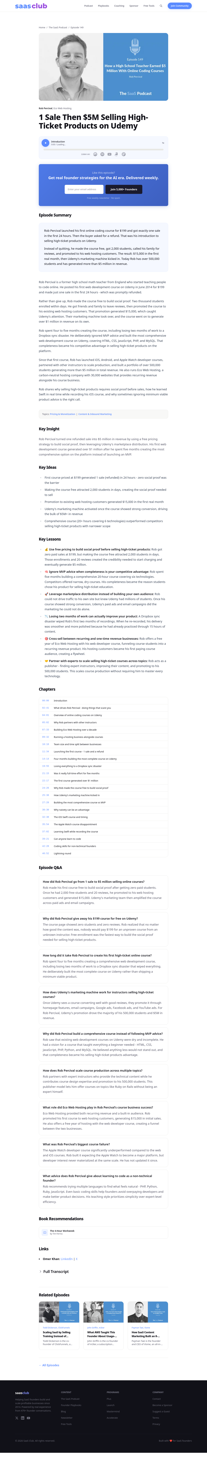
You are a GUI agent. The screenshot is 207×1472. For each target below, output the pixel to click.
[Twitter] (16, 1418)
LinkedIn (67, 1259)
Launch (110, 1405)
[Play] (45, 143)
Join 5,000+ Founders (124, 189)
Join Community (180, 5)
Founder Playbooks (71, 1405)
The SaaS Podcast (58, 27)
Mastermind (113, 1411)
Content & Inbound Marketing (95, 414)
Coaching (119, 5)
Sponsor (134, 5)
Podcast (88, 5)
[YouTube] (28, 1418)
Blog (63, 1411)
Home (42, 27)
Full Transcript (54, 1271)
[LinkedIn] (22, 1418)
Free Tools (149, 5)
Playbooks (103, 5)
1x (163, 142)
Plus (109, 1398)
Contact (157, 1398)
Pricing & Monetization (62, 414)
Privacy (156, 1424)
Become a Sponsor (162, 1405)
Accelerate (112, 1417)
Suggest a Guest (161, 1411)
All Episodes (49, 1365)
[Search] (161, 6)
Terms (156, 1417)
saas (22, 1393)
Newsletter (66, 1417)
